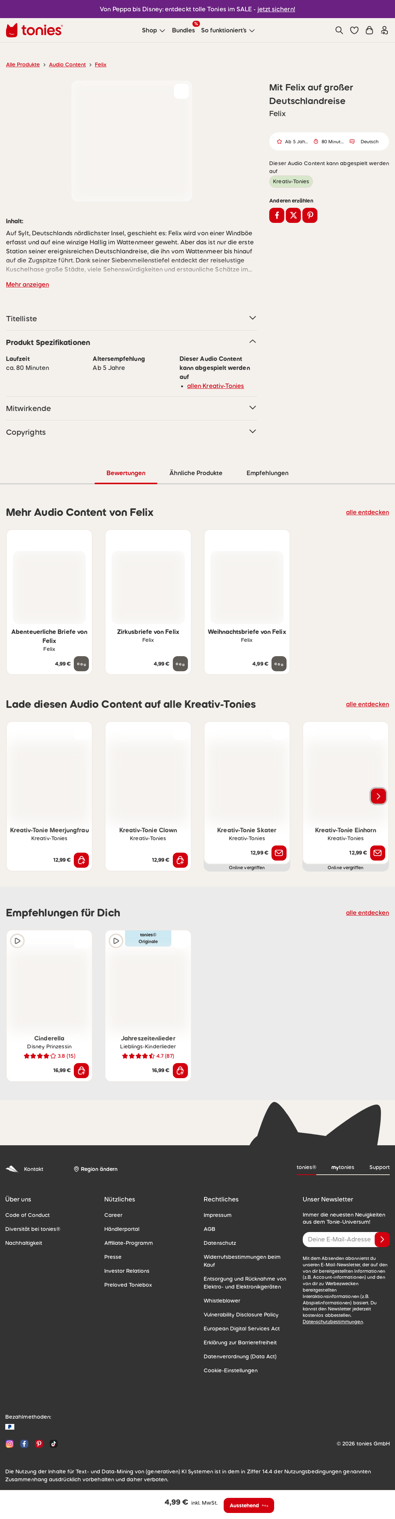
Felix (94, 64)
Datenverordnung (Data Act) (236, 1348)
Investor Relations (125, 1270)
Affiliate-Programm (126, 1243)
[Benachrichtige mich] (279, 852)
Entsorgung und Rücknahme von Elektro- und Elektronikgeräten (242, 1274)
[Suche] (339, 30)
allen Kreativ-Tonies (212, 385)
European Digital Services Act (238, 1320)
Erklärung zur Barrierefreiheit (237, 1334)
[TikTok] (52, 1435)
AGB (209, 1229)
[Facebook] (24, 1435)
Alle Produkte (21, 64)
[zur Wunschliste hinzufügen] (181, 91)
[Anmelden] (382, 1239)
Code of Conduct (25, 1215)
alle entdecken (369, 511)
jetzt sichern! (272, 9)
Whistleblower (220, 1292)
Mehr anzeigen (26, 284)
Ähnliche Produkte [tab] (195, 473)
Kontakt (23, 1169)
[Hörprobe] (17, 940)
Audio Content (63, 64)
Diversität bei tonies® (30, 1229)
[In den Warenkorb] (81, 859)
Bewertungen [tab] (126, 473)
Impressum (217, 1215)
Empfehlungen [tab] (267, 473)
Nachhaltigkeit (21, 1243)
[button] (354, 30)
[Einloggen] (384, 30)
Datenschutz (218, 1243)
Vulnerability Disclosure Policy (239, 1306)
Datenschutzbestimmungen (356, 1308)
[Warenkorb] (369, 30)
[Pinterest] (39, 1435)
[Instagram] (9, 1435)
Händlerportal (120, 1229)
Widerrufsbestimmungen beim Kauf (245, 1257)
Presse (112, 1257)
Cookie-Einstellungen (228, 1362)
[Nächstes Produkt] (378, 795)
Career (112, 1215)
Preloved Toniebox (126, 1284)
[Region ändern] (94, 1169)
